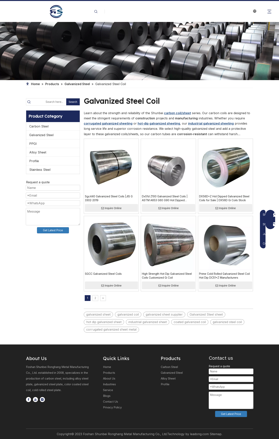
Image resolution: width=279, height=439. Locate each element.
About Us (109, 378)
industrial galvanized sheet (147, 322)
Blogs (107, 396)
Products (109, 372)
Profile (34, 161)
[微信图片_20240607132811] (139, 51)
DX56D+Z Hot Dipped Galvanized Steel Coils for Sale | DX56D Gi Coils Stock (224, 198)
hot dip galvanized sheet (103, 322)
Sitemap (215, 434)
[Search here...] (49, 101)
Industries (109, 384)
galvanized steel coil (227, 322)
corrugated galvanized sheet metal (111, 329)
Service (108, 390)
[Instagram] (42, 399)
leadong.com (199, 434)
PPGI (33, 144)
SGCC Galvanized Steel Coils (103, 273)
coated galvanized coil (190, 322)
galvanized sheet (98, 314)
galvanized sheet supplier (164, 314)
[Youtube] (35, 399)
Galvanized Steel (41, 135)
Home (107, 367)
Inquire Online (111, 208)
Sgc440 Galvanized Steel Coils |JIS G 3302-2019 (109, 198)
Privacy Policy (112, 407)
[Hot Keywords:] (73, 101)
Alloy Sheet (37, 152)
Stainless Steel (39, 170)
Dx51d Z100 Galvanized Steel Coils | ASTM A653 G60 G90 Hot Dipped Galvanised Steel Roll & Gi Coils (165, 198)
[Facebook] (28, 399)
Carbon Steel (39, 126)
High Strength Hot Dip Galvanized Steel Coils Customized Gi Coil (167, 275)
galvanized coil (128, 314)
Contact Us (110, 401)
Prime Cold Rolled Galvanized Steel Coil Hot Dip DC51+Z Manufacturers (224, 275)
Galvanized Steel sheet (206, 314)
